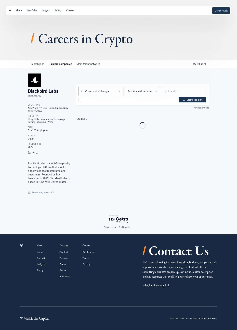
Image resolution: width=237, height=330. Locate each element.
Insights (43, 264)
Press (64, 264)
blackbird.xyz (34, 95)
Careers (65, 258)
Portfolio (43, 258)
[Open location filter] (202, 91)
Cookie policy (125, 227)
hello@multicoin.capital (156, 285)
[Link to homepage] (10, 10)
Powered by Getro (201, 108)
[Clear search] (119, 91)
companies (61, 64)
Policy (42, 270)
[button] (89, 99)
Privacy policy (110, 227)
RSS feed (66, 276)
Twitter (65, 270)
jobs (37, 64)
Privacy (87, 264)
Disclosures (90, 252)
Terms (87, 258)
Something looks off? (41, 192)
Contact (65, 252)
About (42, 252)
